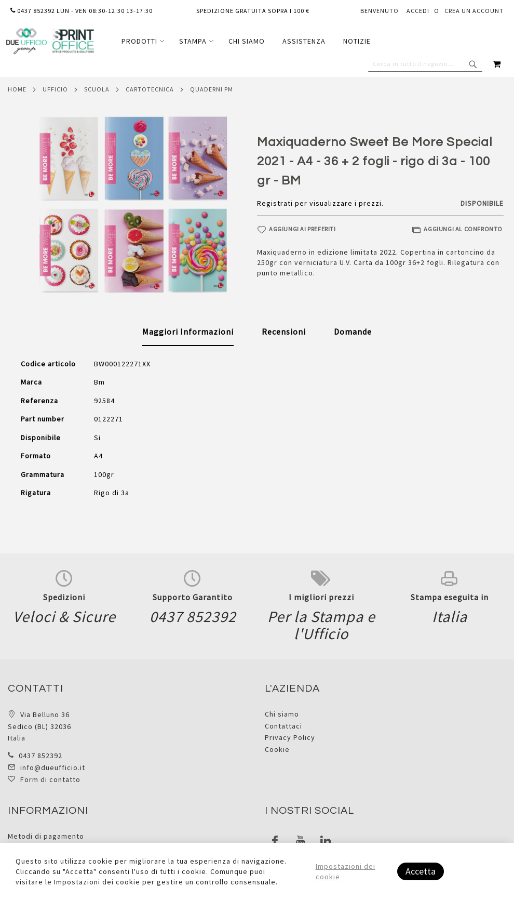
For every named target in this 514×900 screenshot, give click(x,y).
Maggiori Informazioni (188, 331)
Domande (353, 331)
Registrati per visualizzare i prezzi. (320, 203)
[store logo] (49, 41)
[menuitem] (141, 41)
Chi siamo (282, 714)
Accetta (420, 871)
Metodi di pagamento (46, 836)
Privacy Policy (290, 737)
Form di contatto (50, 779)
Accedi (418, 11)
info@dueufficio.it (52, 767)
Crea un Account (474, 11)
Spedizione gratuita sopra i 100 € (252, 11)
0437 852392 (40, 755)
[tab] (188, 332)
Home (17, 89)
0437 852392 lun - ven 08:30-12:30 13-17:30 (81, 11)
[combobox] (425, 64)
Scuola (97, 89)
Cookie (277, 749)
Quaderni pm (211, 89)
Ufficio (55, 89)
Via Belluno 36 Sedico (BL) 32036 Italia (39, 726)
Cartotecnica (150, 89)
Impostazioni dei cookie (345, 871)
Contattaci (283, 726)
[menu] (246, 41)
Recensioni (284, 331)
